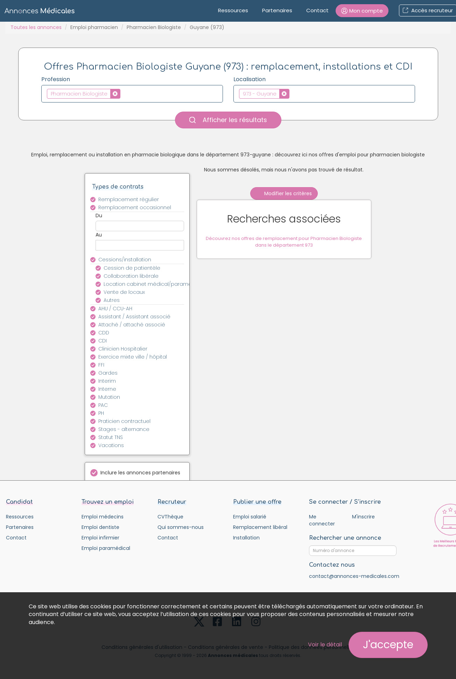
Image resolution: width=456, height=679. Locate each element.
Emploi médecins (103, 516)
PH (101, 413)
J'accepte (388, 644)
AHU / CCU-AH (115, 308)
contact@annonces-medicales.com (354, 576)
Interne (107, 389)
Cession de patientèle (132, 267)
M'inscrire (363, 516)
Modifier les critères (284, 193)
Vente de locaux (124, 292)
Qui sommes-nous (180, 527)
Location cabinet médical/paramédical (148, 284)
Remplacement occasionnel (134, 207)
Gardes (108, 372)
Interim (107, 380)
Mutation (109, 397)
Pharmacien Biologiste (154, 27)
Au (99, 234)
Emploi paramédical (106, 548)
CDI (102, 340)
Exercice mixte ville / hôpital (132, 356)
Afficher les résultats (228, 119)
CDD (103, 332)
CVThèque (170, 516)
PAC (103, 405)
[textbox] (124, 93)
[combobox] (132, 93)
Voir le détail (325, 645)
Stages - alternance (123, 429)
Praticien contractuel (124, 421)
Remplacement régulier (128, 199)
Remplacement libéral (260, 527)
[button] (362, 10)
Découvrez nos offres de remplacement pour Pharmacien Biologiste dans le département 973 (284, 242)
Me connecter (322, 520)
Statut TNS (110, 437)
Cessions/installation (124, 259)
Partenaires (277, 10)
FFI (101, 364)
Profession (55, 79)
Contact (317, 10)
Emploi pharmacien (94, 27)
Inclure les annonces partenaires (140, 472)
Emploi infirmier (100, 537)
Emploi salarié (249, 516)
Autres (112, 300)
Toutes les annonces (36, 27)
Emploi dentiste (100, 527)
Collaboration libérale (131, 276)
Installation (246, 537)
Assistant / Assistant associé (134, 316)
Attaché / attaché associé (131, 324)
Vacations (111, 445)
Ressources (233, 10)
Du (99, 215)
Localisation (249, 79)
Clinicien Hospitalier (122, 348)
